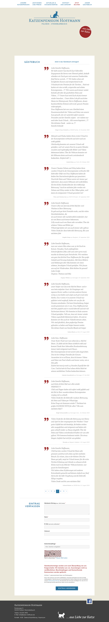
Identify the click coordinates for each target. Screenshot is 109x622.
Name (46, 517)
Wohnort (47, 531)
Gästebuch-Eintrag (55, 503)
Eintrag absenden (66, 588)
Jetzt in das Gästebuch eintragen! (67, 62)
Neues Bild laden (61, 558)
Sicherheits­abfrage (50, 543)
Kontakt (16, 617)
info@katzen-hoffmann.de (27, 614)
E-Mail (52, 524)
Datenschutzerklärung (53, 580)
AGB (21, 617)
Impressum (41, 617)
